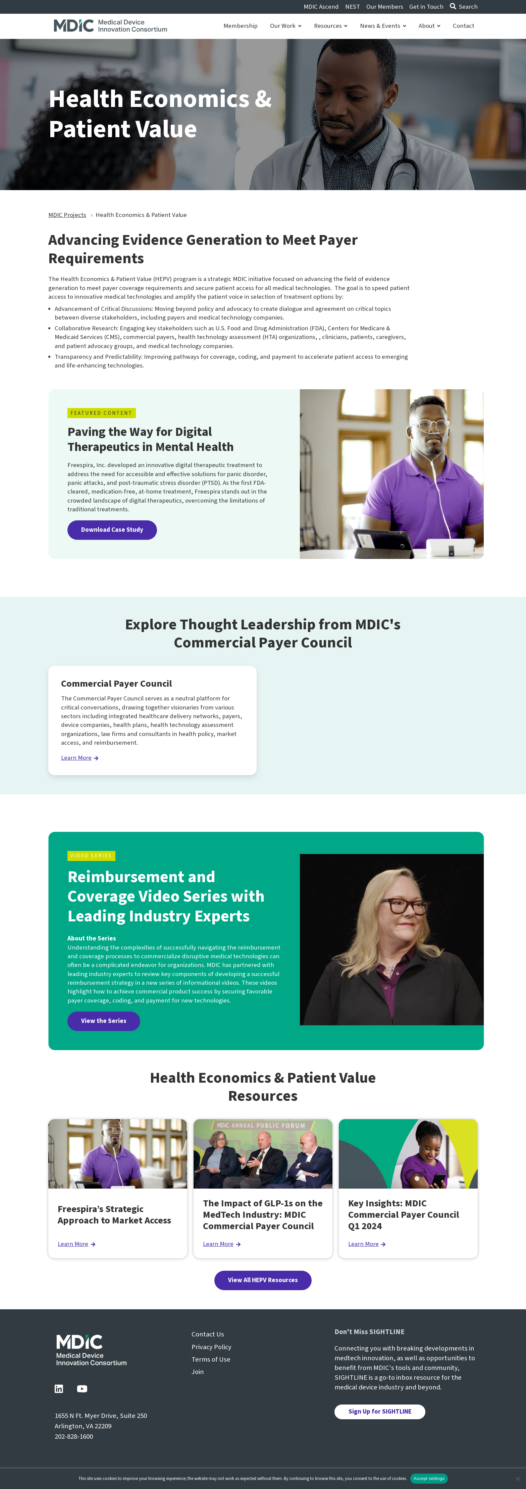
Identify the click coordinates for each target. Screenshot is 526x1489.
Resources (331, 26)
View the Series (103, 1021)
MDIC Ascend (321, 6)
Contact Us (208, 1334)
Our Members (384, 6)
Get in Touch (426, 6)
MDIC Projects (67, 215)
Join (198, 1372)
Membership (240, 26)
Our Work (285, 26)
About (429, 26)
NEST (352, 6)
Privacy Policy (211, 1347)
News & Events (383, 26)
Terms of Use (211, 1359)
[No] (517, 1478)
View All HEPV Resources (263, 1280)
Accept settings (429, 1478)
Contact (463, 26)
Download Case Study (112, 529)
